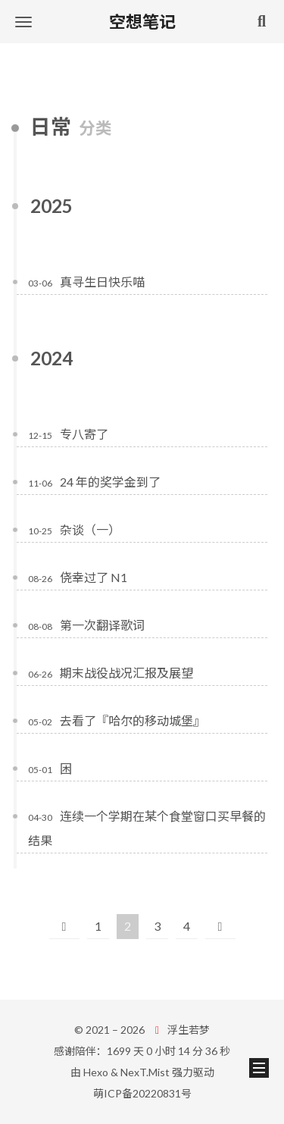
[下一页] (220, 926)
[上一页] (64, 926)
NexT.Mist (145, 1072)
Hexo (95, 1072)
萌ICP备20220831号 (142, 1093)
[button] (23, 21)
